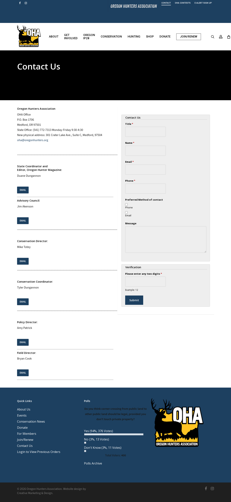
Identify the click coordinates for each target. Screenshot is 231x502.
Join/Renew (25, 440)
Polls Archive (93, 463)
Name (129, 143)
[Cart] (229, 37)
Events (22, 415)
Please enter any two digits (143, 273)
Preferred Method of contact (144, 199)
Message (130, 223)
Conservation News (31, 421)
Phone (130, 180)
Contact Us (25, 446)
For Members (26, 434)
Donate (22, 427)
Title (129, 124)
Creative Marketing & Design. (35, 493)
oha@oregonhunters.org (32, 140)
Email (129, 161)
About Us (23, 409)
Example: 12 (131, 289)
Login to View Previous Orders (38, 452)
